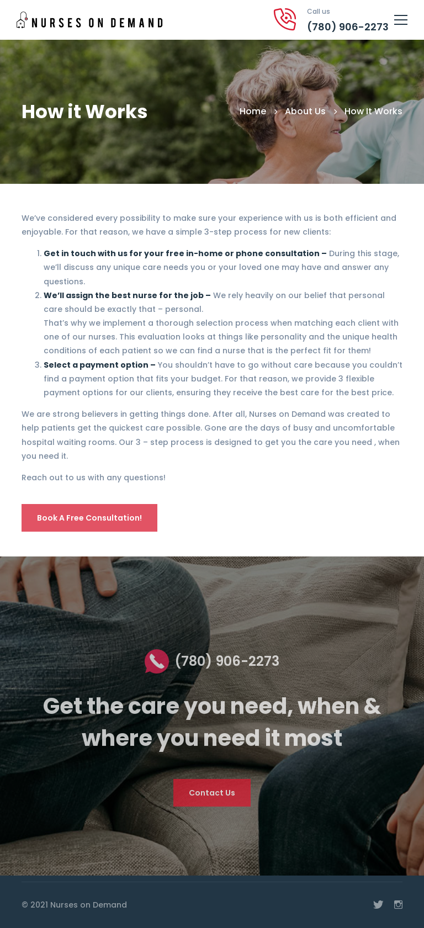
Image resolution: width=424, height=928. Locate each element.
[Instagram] (398, 905)
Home (253, 111)
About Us (305, 111)
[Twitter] (378, 905)
